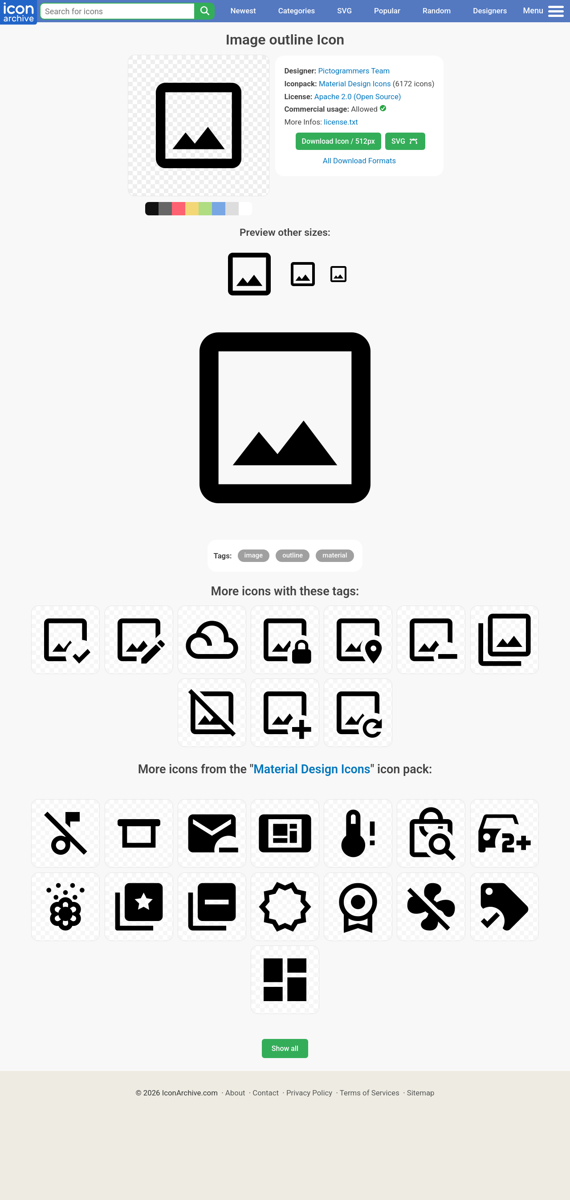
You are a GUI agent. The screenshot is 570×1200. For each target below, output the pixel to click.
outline (292, 555)
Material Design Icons (355, 83)
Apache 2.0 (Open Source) (357, 96)
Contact (265, 1092)
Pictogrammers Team (354, 70)
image (253, 555)
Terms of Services (369, 1092)
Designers (490, 10)
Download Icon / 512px (338, 141)
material (334, 555)
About (235, 1092)
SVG (344, 10)
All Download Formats (359, 160)
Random (437, 10)
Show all (285, 1048)
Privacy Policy (309, 1092)
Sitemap (421, 1092)
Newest (243, 10)
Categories (296, 10)
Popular (387, 10)
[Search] (204, 11)
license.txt (341, 121)
